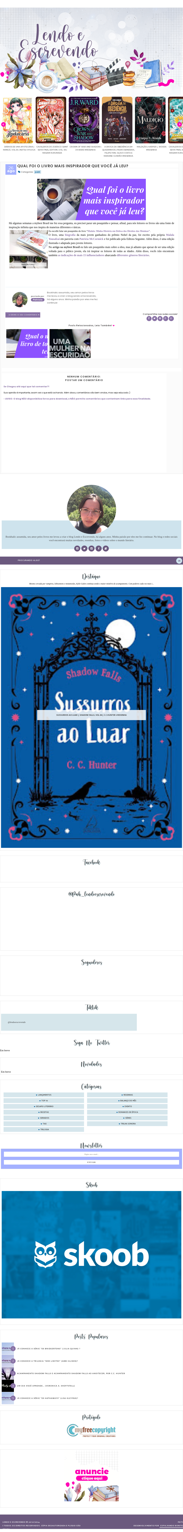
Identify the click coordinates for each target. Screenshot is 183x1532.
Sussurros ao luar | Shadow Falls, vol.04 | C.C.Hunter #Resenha (91, 715)
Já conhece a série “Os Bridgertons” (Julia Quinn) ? (48, 1349)
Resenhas (128, 1095)
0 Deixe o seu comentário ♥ (24, 315)
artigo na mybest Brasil (66, 247)
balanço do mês (128, 1100)
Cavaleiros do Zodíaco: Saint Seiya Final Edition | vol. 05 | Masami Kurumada (69, 150)
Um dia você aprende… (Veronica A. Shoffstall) (46, 1386)
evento (128, 1106)
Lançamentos (44, 1095)
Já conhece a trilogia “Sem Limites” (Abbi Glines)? (47, 1361)
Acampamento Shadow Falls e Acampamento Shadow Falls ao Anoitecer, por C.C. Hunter (71, 1373)
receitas (44, 1112)
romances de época (128, 1112)
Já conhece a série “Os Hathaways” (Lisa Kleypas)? (47, 1398)
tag (45, 1123)
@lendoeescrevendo (17, 1022)
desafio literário (44, 1106)
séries (128, 1118)
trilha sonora (128, 1123)
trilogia (44, 1129)
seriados (44, 1118)
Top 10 (44, 1100)
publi (37, 171)
